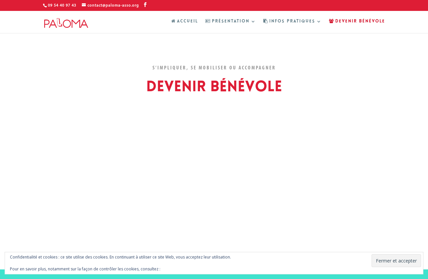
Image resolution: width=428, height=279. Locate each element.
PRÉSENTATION (227, 21)
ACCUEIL (184, 21)
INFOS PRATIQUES (289, 21)
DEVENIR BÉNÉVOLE (357, 21)
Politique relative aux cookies (188, 269)
